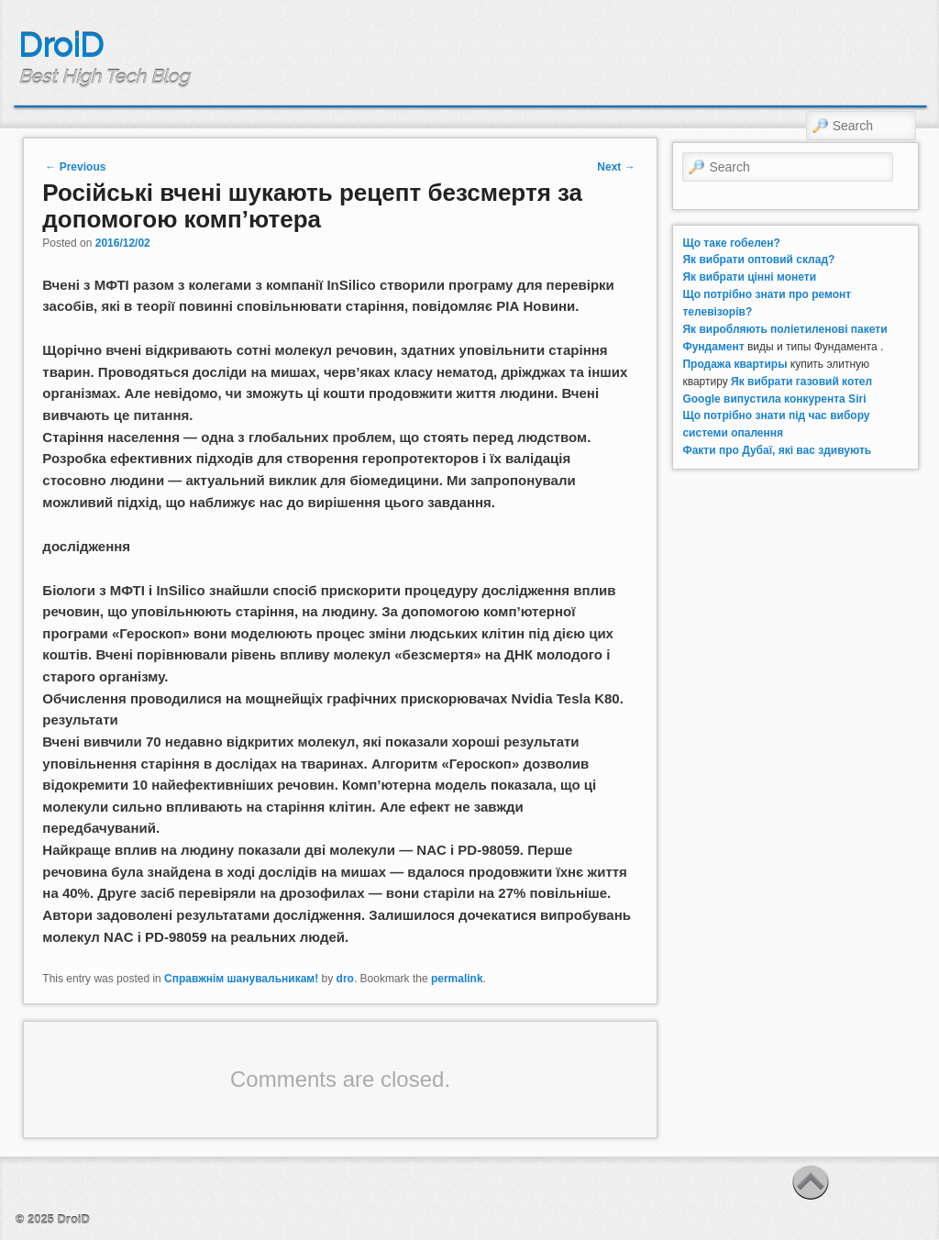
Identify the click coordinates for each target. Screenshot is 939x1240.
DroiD (61, 45)
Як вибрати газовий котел (801, 381)
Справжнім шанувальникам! (241, 978)
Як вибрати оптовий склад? (758, 259)
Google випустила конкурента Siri (774, 399)
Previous (75, 167)
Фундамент (713, 346)
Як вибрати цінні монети (749, 277)
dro (345, 978)
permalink (457, 978)
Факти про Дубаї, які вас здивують (776, 450)
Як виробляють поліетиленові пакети (784, 329)
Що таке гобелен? (730, 243)
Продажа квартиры (734, 364)
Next (616, 167)
